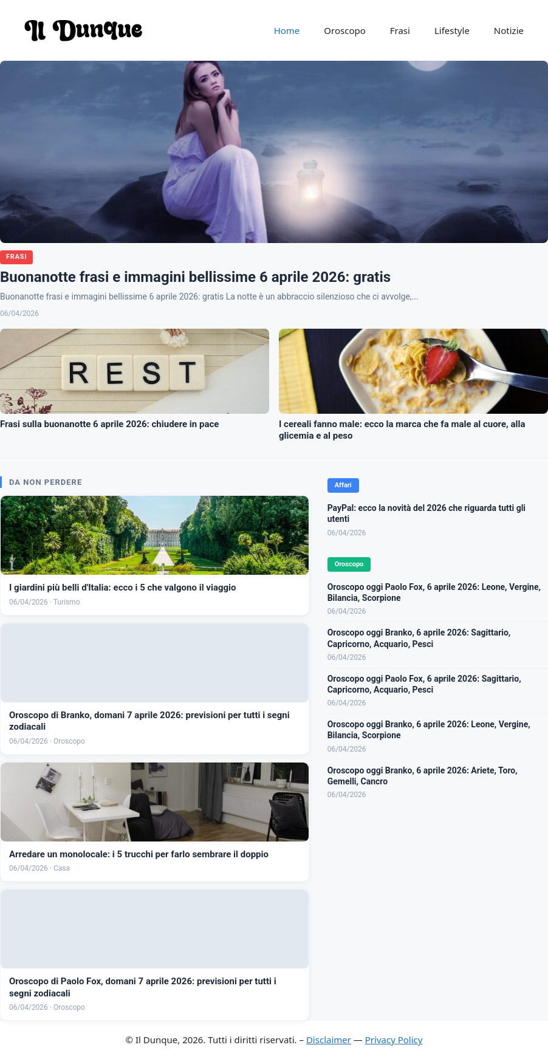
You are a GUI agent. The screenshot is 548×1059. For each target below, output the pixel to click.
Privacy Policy (394, 1039)
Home (287, 30)
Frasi (400, 30)
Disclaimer (328, 1039)
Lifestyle (452, 30)
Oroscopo (344, 30)
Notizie (509, 30)
